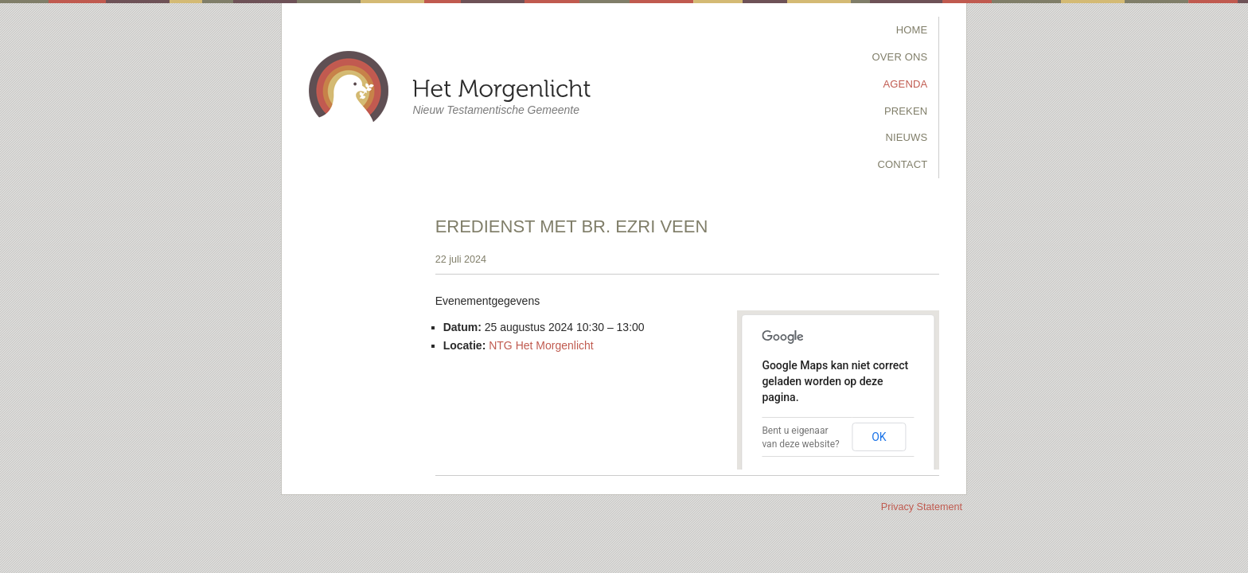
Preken (905, 111)
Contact (902, 164)
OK (879, 437)
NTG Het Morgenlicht (541, 345)
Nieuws (906, 137)
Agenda (905, 84)
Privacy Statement (921, 507)
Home (912, 30)
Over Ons (900, 57)
